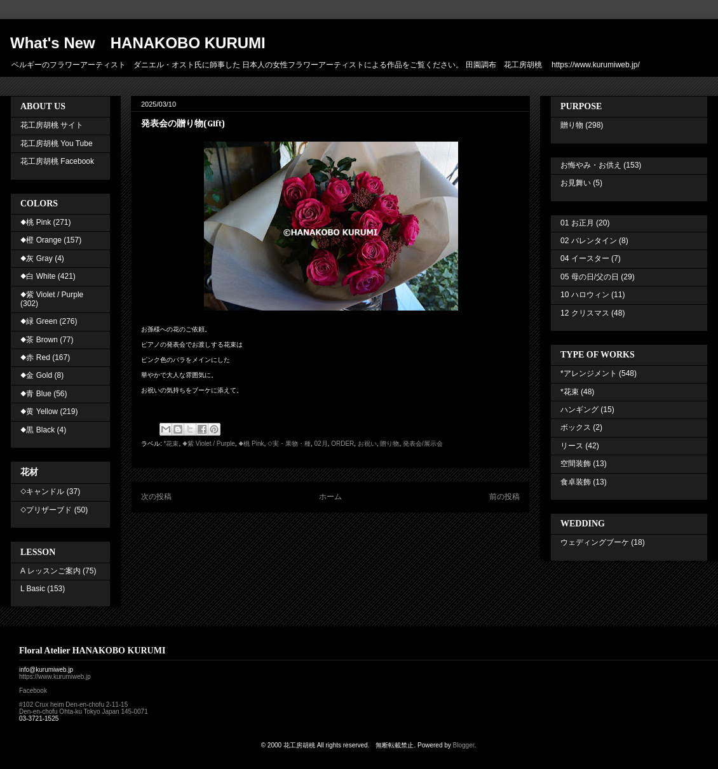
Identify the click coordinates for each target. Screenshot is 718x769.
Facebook (33, 690)
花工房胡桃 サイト (51, 125)
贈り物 (389, 443)
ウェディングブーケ (594, 542)
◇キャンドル (42, 491)
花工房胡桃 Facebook (57, 161)
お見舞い (575, 182)
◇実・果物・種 (289, 443)
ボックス (575, 427)
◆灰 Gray (36, 258)
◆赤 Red (35, 357)
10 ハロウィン (584, 294)
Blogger (464, 745)
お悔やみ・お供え (590, 165)
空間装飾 (575, 463)
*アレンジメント (588, 373)
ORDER (342, 443)
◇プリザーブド (46, 509)
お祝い (367, 443)
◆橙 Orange (41, 240)
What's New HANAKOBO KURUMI (138, 42)
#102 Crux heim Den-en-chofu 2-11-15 (73, 704)
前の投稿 (504, 496)
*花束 (171, 443)
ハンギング (579, 409)
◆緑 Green (38, 321)
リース (571, 445)
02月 (320, 443)
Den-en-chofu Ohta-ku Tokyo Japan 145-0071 (83, 711)
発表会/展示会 (423, 443)
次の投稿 (156, 496)
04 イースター (584, 258)
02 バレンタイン (588, 240)
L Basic (32, 588)
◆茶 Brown (39, 339)
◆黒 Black (37, 429)
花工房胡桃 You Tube (56, 143)
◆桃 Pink (251, 443)
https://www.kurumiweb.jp (55, 676)
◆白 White (37, 276)
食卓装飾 (575, 482)
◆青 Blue (35, 393)
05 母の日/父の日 (589, 276)
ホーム (330, 496)
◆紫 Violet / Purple (208, 443)
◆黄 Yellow (39, 411)
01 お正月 (577, 222)
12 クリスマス (584, 313)
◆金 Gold (36, 375)
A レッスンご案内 (50, 570)
